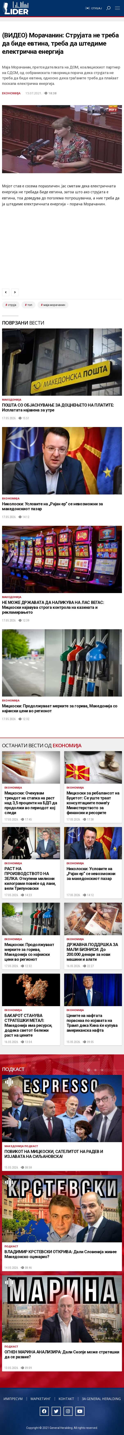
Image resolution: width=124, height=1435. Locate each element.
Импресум (13, 1399)
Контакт (66, 1399)
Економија (11, 93)
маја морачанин (54, 305)
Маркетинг (41, 1399)
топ (29, 305)
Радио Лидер (15, 8)
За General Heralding (101, 1399)
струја (12, 305)
